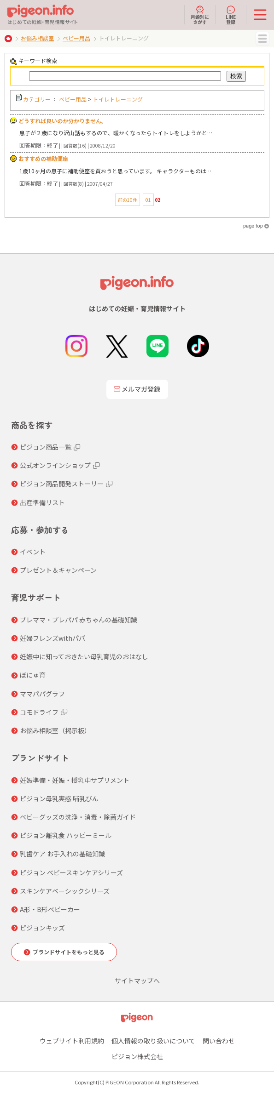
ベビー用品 (76, 38)
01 (148, 199)
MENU (262, 39)
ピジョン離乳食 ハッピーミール (65, 835)
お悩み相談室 (37, 38)
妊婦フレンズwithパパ (52, 638)
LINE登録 (231, 14)
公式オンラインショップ (55, 465)
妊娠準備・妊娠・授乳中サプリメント (74, 780)
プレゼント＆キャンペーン (58, 570)
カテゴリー (37, 99)
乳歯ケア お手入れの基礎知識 (62, 853)
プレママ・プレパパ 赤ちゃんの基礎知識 (78, 619)
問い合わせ (219, 1040)
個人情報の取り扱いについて (153, 1040)
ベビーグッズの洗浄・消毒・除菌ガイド (78, 816)
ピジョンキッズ (42, 927)
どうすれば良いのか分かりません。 (62, 121)
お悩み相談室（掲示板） (55, 730)
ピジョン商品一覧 (45, 446)
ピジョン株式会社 (137, 1056)
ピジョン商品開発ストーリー (62, 483)
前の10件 (127, 199)
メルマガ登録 (137, 388)
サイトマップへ (137, 980)
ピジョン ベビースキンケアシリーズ (71, 872)
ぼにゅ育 (33, 674)
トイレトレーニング (118, 99)
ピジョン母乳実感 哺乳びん (59, 798)
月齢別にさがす (200, 14)
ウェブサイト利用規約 (72, 1040)
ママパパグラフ (42, 693)
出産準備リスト (42, 502)
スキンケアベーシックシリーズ (65, 890)
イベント (33, 551)
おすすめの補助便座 (43, 158)
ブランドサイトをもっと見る (69, 952)
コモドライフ (39, 712)
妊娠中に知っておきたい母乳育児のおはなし (84, 656)
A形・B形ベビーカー (50, 909)
